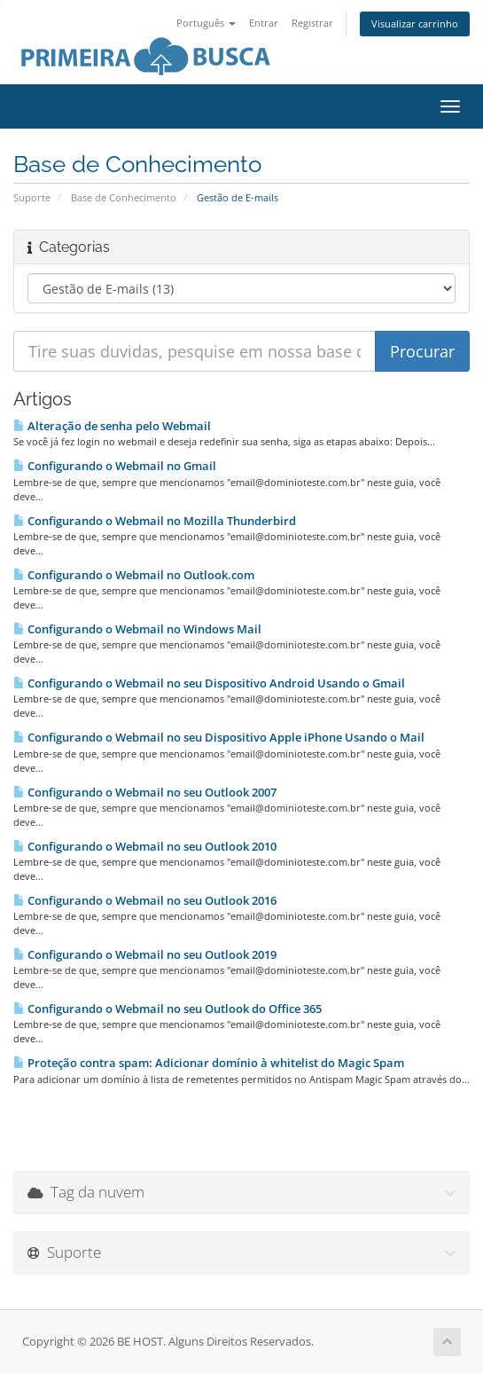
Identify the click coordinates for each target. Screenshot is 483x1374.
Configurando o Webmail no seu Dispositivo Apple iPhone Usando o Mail (219, 737)
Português (206, 22)
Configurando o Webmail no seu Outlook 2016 (145, 900)
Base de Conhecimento (123, 197)
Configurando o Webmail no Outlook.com (133, 575)
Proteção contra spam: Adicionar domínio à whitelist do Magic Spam (208, 1063)
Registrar (312, 22)
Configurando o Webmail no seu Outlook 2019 (145, 954)
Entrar (263, 22)
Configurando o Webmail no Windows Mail (137, 629)
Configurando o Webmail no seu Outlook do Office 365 (167, 1009)
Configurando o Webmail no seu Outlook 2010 (145, 846)
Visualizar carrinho (414, 23)
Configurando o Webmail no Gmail (114, 466)
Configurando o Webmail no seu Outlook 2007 (145, 792)
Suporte (32, 197)
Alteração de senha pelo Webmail (112, 426)
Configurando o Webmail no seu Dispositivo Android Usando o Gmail (209, 683)
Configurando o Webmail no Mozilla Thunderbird (154, 521)
